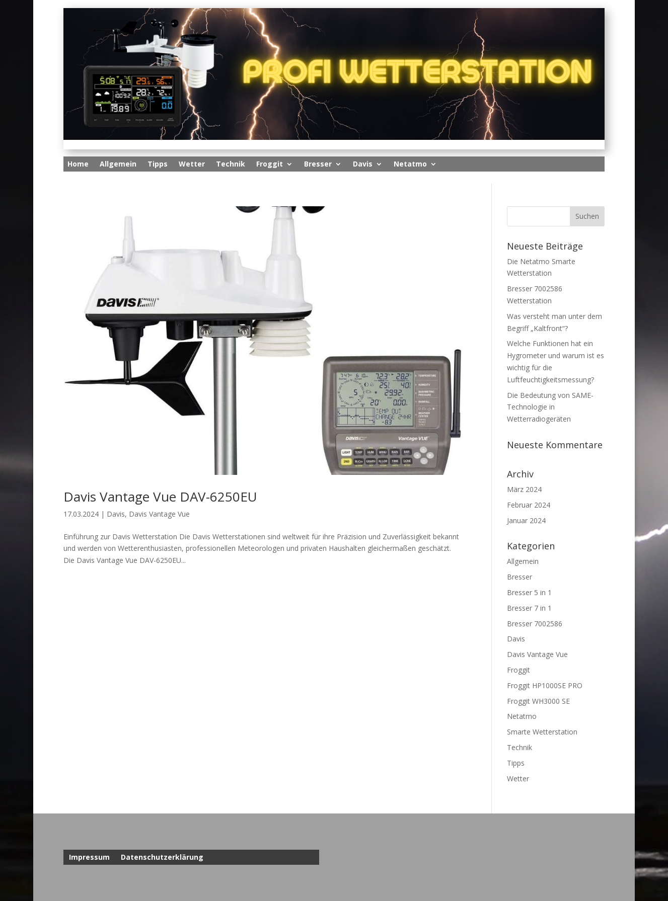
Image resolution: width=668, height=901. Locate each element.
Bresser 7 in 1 (529, 608)
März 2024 (524, 489)
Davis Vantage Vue (159, 514)
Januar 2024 (526, 520)
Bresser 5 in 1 (529, 592)
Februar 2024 (528, 505)
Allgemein (118, 164)
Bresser (318, 164)
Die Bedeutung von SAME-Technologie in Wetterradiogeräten (550, 407)
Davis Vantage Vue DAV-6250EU (160, 496)
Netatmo (410, 164)
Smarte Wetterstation (542, 731)
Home (78, 164)
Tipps (157, 164)
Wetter (192, 164)
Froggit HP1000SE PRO (544, 685)
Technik (230, 164)
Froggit (269, 164)
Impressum (89, 858)
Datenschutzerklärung (162, 858)
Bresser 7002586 (534, 623)
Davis (363, 164)
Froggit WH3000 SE (538, 701)
